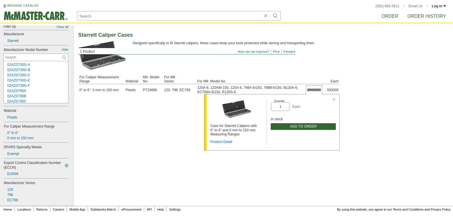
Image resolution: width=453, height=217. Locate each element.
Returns (42, 209)
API (149, 209)
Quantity (279, 101)
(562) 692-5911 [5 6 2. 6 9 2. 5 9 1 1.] (388, 6)
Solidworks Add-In (103, 209)
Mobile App (77, 209)
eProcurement (132, 209)
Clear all (62, 27)
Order (389, 16)
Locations (24, 209)
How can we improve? (253, 51)
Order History (426, 16)
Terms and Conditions (408, 209)
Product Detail (221, 142)
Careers (58, 209)
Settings (175, 209)
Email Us (415, 6)
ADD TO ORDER (303, 126)
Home (7, 209)
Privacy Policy (441, 209)
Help (160, 209)
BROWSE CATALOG (23, 5)
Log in (439, 6)
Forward (289, 51)
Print (276, 51)
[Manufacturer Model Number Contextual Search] (35, 57)
